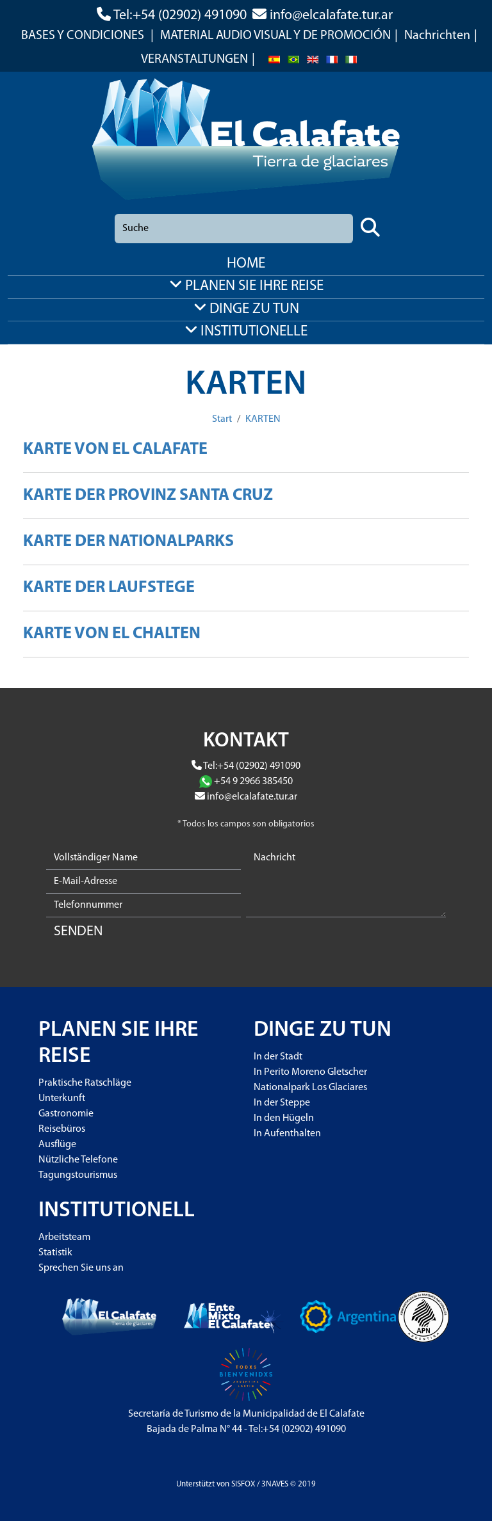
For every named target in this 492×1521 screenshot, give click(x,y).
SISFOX (243, 1484)
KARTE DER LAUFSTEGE (109, 588)
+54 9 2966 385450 (253, 782)
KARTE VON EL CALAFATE (115, 449)
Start (222, 419)
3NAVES (274, 1484)
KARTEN (263, 419)
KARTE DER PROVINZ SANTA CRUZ (148, 495)
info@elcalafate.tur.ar (331, 15)
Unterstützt (195, 1484)
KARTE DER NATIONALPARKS (128, 542)
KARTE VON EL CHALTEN (112, 634)
